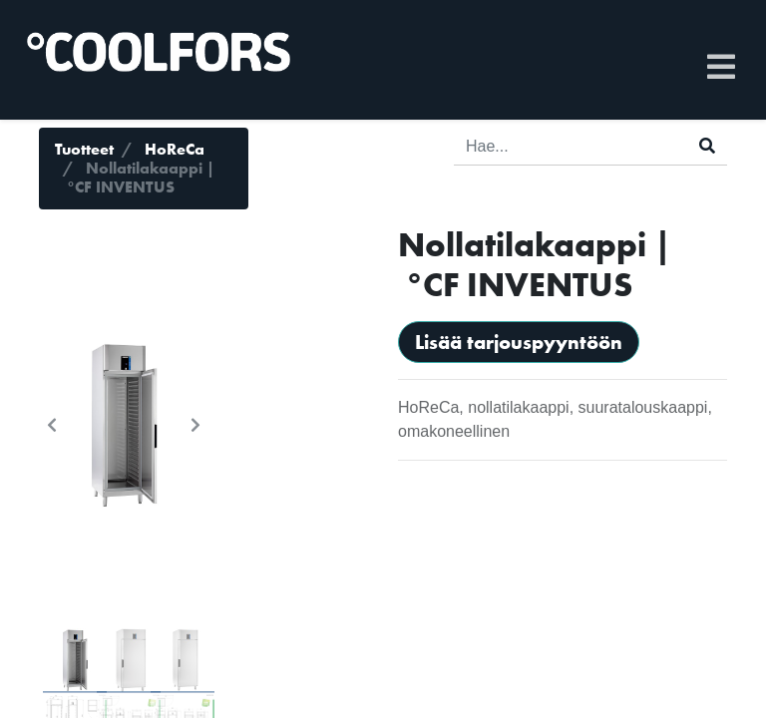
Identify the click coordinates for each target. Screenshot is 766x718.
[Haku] (707, 147)
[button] (52, 424)
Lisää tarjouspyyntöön (518, 342)
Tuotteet (84, 149)
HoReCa (174, 149)
